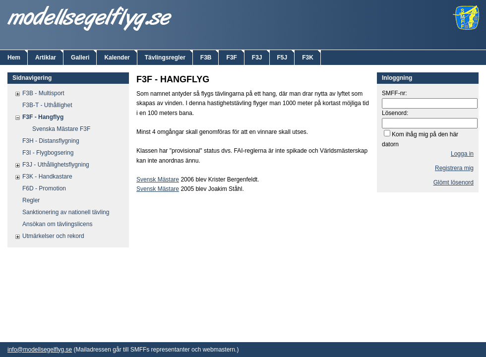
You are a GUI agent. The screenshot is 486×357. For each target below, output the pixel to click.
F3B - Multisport (43, 93)
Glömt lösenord (453, 182)
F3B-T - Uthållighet (47, 105)
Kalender (116, 57)
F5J (282, 57)
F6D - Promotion (44, 188)
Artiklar (45, 57)
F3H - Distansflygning (50, 140)
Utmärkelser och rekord (53, 236)
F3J (257, 57)
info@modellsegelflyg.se (39, 349)
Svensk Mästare (157, 179)
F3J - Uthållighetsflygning (55, 164)
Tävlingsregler (165, 57)
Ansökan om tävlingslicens (57, 224)
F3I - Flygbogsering (47, 152)
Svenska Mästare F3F (61, 128)
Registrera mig (454, 168)
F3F (231, 57)
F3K (307, 57)
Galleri (80, 57)
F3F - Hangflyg (42, 117)
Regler (31, 200)
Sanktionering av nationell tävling (65, 212)
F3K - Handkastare (47, 176)
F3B (206, 57)
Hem (13, 57)
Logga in (462, 153)
